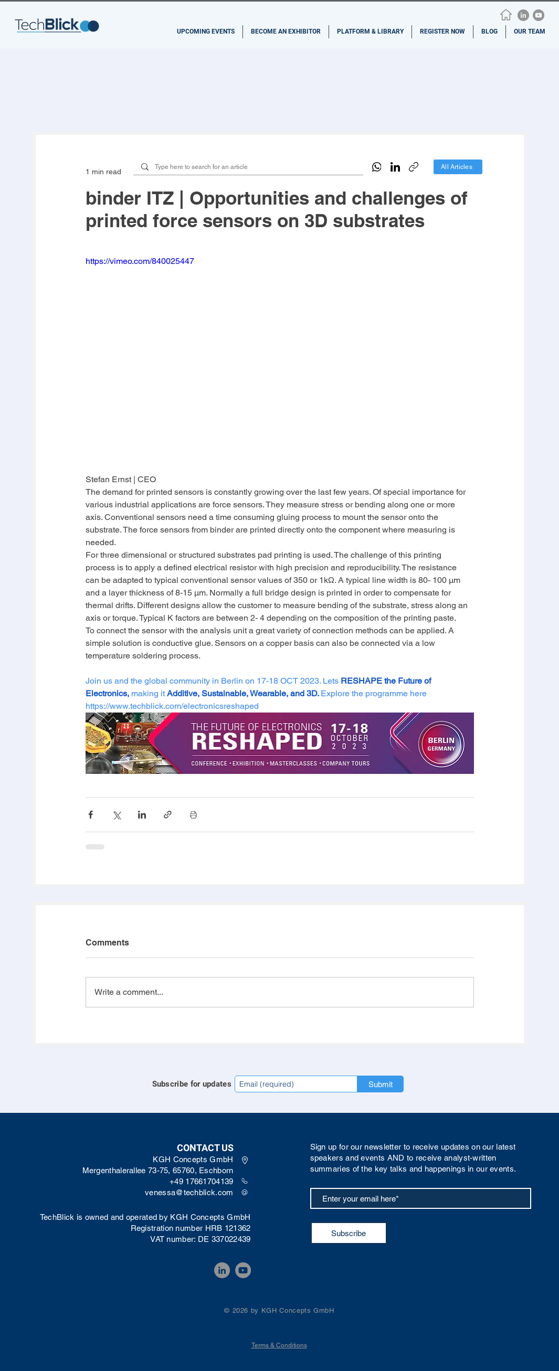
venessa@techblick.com (189, 1192)
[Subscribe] (348, 1233)
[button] (205, 31)
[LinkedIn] (523, 15)
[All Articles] (458, 166)
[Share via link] (168, 815)
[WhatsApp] (377, 167)
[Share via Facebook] (91, 815)
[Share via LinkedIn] (142, 815)
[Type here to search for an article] (248, 167)
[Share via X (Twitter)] (116, 815)
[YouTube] (538, 15)
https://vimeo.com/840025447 (140, 261)
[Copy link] (413, 167)
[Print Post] (193, 815)
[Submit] (380, 1084)
